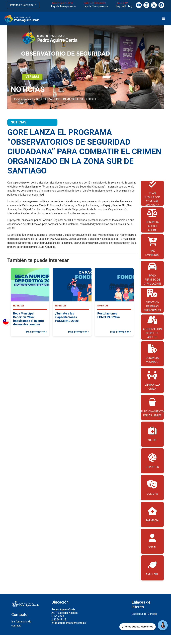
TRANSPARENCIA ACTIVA (63, 5)
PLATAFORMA (124, 5)
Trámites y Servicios (22, 5)
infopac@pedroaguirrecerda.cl (68, 622)
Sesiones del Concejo (144, 613)
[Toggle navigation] (163, 18)
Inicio (17, 99)
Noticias (28, 99)
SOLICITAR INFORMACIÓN (95, 5)
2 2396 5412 (58, 619)
